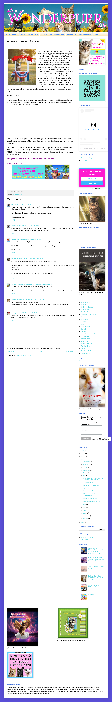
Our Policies (84, 539)
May (84, 507)
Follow (81, 361)
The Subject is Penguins (90, 491)
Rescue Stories (85, 341)
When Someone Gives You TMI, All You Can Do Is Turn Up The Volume (96, 559)
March (85, 513)
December (86, 461)
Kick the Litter (71, 34)
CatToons (44, 34)
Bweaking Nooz (33, 34)
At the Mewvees (86, 302)
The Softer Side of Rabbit (91, 498)
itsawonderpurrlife (87, 148)
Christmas (84, 322)
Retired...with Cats (86, 343)
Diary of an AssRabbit (57, 34)
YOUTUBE (84, 160)
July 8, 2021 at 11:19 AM (29, 313)
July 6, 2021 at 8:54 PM (44, 284)
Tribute (83, 348)
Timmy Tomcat (16, 313)
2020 (83, 522)
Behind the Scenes (87, 307)
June (84, 504)
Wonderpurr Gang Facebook (90, 158)
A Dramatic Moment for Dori (91, 501)
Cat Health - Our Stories (88, 314)
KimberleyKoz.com (87, 537)
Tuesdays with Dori (85, 34)
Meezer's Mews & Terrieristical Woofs (24, 284)
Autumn (83, 304)
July (84, 475)
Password (91, 594)
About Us (15, 34)
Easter (83, 324)
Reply (13, 220)
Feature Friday (85, 326)
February (86, 516)
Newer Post (11, 352)
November (86, 464)
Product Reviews (86, 339)
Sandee (14, 204)
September (86, 470)
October (85, 467)
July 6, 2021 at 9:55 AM (32, 225)
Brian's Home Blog (17, 225)
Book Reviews (85, 309)
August (85, 473)
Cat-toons (84, 317)
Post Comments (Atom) (23, 355)
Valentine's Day (85, 353)
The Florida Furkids (18, 239)
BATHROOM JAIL (88, 482)
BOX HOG (86, 488)
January (85, 518)
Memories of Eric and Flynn (20, 299)
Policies (96, 34)
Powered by (92, 188)
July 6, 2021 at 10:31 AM (33, 239)
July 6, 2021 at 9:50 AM (24, 204)
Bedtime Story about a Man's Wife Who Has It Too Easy (95, 577)
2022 (83, 456)
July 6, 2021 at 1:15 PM (35, 258)
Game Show (85, 329)
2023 (83, 453)
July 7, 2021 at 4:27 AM (38, 299)
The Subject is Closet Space (91, 485)
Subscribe (92, 183)
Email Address (85, 424)
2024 (83, 451)
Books (23, 34)
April (84, 510)
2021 (83, 459)
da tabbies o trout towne (19, 258)
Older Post (69, 352)
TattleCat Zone (85, 346)
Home (8, 34)
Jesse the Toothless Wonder (90, 334)
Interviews (84, 331)
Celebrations (85, 319)
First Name (84, 430)
